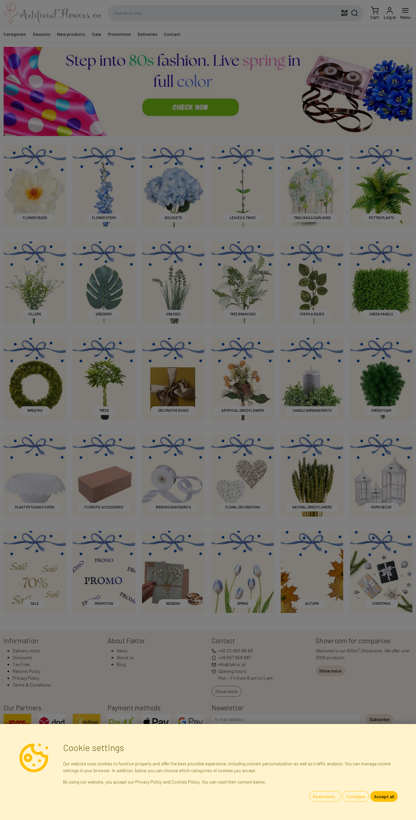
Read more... (325, 796)
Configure (356, 796)
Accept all (384, 796)
